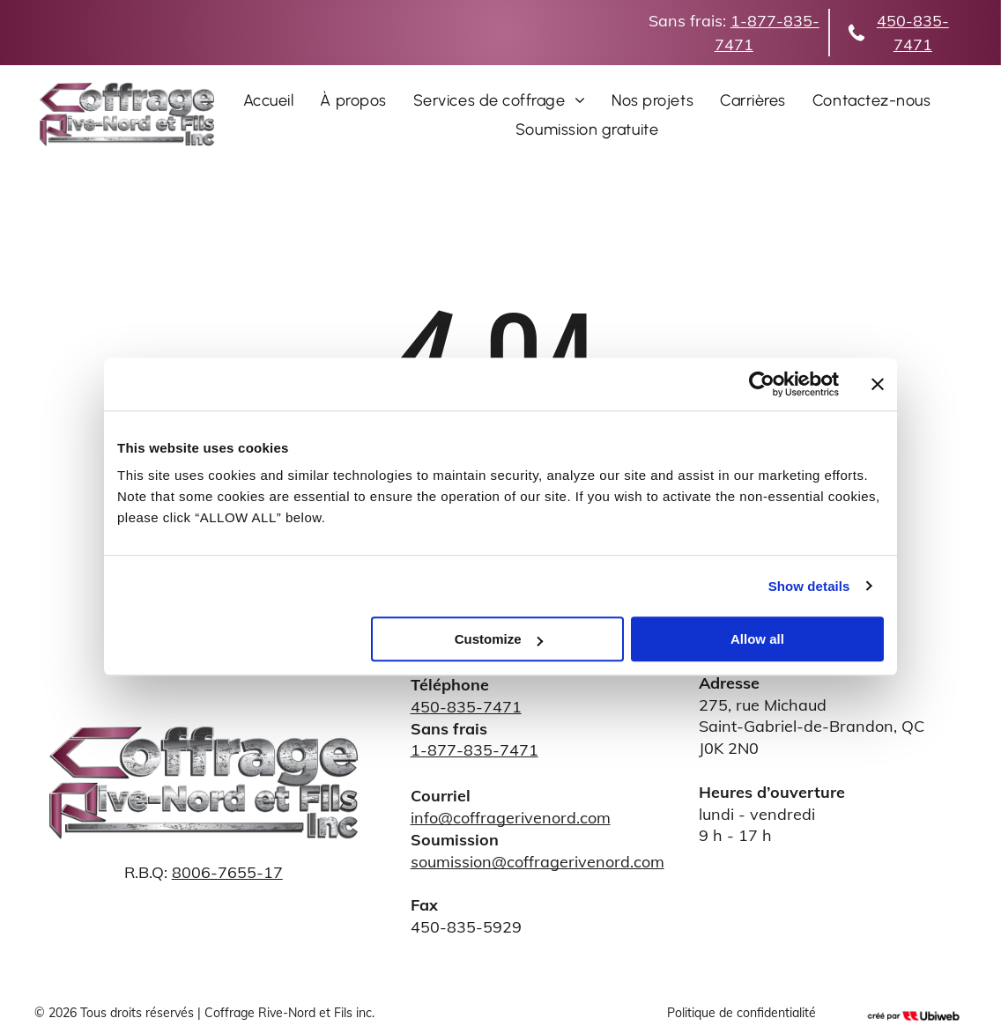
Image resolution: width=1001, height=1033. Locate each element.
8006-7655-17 (227, 872)
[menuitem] (269, 99)
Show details (809, 586)
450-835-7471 (466, 707)
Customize (499, 638)
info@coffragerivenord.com (511, 818)
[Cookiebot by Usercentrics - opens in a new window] (762, 384)
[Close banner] (877, 384)
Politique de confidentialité (741, 1013)
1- (738, 21)
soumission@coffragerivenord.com (537, 862)
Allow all (757, 638)
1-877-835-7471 (474, 750)
